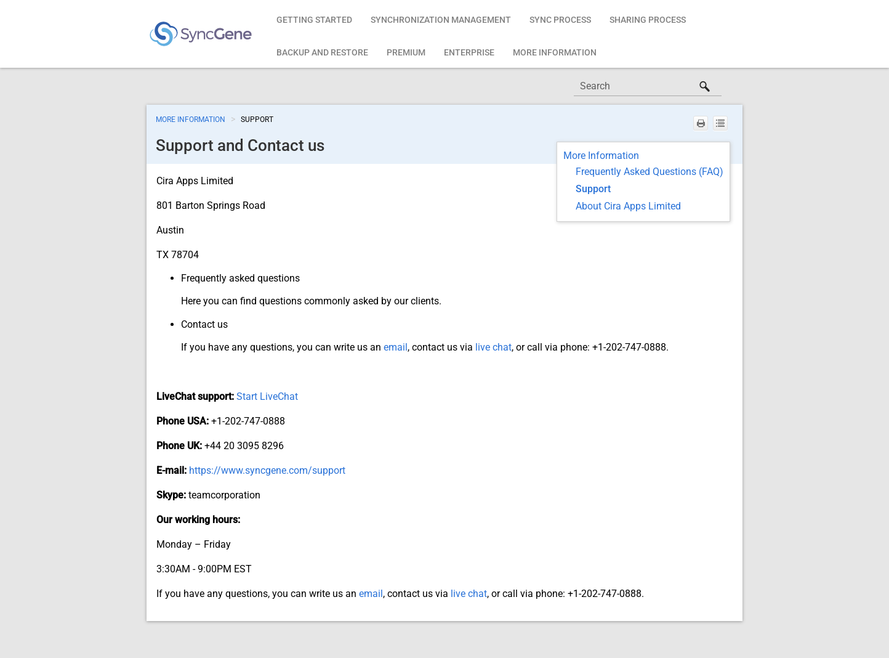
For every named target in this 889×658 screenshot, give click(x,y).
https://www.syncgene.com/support (267, 470)
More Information (555, 52)
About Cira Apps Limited (628, 206)
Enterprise (469, 52)
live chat (493, 347)
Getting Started (314, 20)
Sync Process (560, 20)
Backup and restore (322, 52)
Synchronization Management (441, 20)
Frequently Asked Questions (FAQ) (649, 171)
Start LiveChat (267, 396)
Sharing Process (647, 20)
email (396, 347)
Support (593, 189)
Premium (406, 52)
